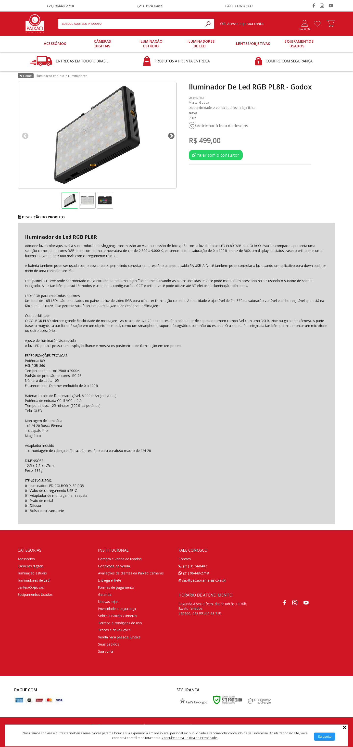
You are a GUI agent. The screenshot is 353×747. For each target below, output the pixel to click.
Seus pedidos (108, 644)
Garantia (104, 594)
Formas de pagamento (116, 587)
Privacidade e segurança (117, 608)
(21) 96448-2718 (60, 5)
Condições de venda (114, 566)
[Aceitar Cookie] (325, 737)
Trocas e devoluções (114, 630)
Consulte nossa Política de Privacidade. (190, 737)
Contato (184, 559)
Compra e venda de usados (120, 559)
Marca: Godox (199, 102)
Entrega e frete (109, 580)
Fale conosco (239, 5)
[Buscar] (208, 24)
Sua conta (105, 651)
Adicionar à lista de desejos (222, 125)
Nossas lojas (108, 601)
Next (170, 134)
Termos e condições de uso (120, 623)
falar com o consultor (215, 155)
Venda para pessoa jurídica (119, 637)
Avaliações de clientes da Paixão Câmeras (131, 573)
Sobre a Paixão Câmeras (117, 615)
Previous (24, 134)
